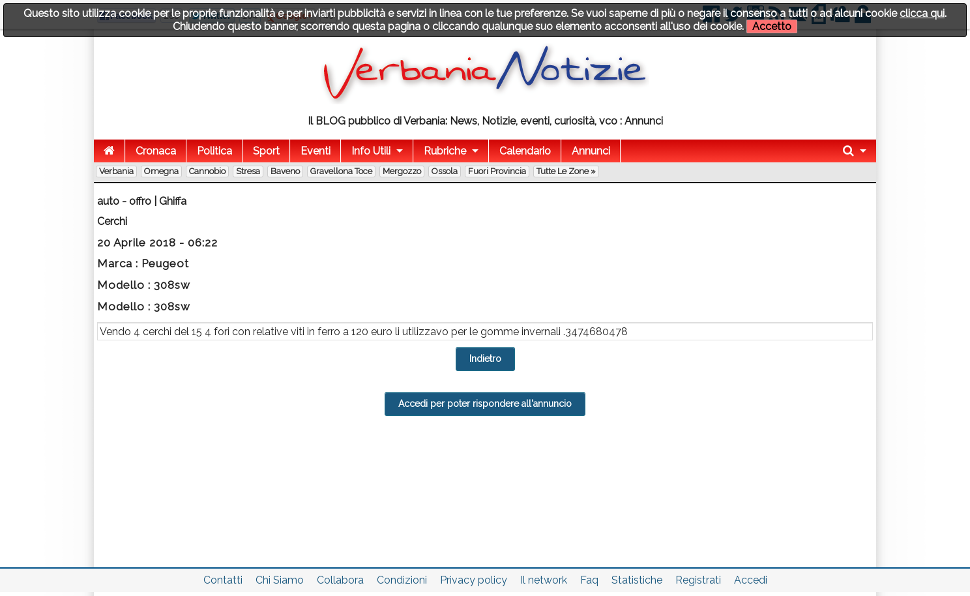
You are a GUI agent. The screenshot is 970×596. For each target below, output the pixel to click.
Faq (589, 580)
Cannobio (207, 171)
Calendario (525, 151)
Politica (214, 151)
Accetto (771, 26)
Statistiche (636, 580)
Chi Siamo (280, 580)
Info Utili (370, 151)
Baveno (285, 171)
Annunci (591, 151)
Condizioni (402, 580)
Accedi (750, 580)
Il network (543, 580)
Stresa (248, 171)
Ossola (445, 171)
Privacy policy (473, 580)
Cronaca (156, 151)
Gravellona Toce (341, 171)
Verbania (116, 171)
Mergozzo (402, 171)
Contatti (222, 580)
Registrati (698, 580)
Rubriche (445, 151)
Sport (266, 151)
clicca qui (922, 13)
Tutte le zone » (566, 171)
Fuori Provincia (497, 171)
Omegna (161, 171)
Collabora (340, 580)
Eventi (316, 151)
